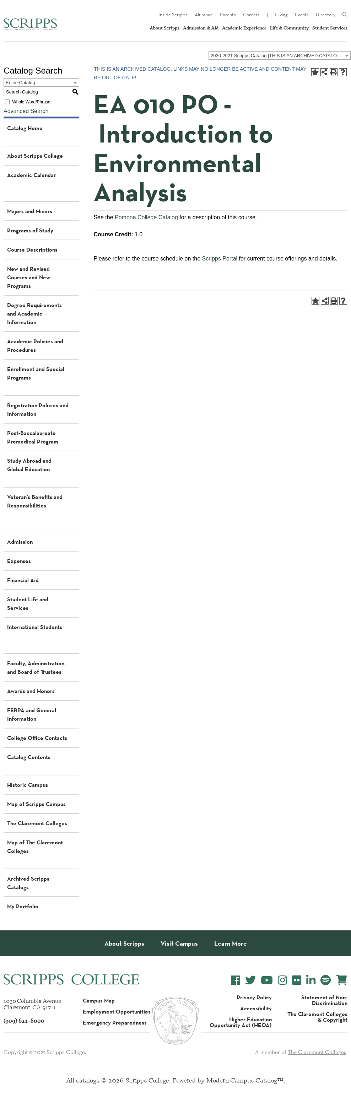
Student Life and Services (27, 603)
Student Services (329, 28)
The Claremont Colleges (37, 823)
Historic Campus (27, 784)
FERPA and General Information (31, 714)
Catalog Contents (28, 757)
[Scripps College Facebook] (235, 980)
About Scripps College (35, 155)
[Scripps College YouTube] (267, 980)
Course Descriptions (32, 249)
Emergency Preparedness (115, 1022)
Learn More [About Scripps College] (230, 943)
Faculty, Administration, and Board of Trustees (36, 667)
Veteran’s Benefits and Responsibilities (35, 501)
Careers (251, 14)
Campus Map (99, 1000)
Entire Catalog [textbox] (20, 82)
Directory (325, 14)
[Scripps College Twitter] (250, 980)
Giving (281, 14)
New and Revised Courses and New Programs (28, 277)
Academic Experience (244, 28)
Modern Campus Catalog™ (245, 1080)
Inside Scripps (173, 14)
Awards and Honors (31, 690)
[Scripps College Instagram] (282, 980)
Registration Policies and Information (38, 409)
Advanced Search (26, 111)
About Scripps (164, 28)
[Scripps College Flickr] (296, 980)
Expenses (19, 560)
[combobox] (280, 55)
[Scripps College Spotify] (325, 980)
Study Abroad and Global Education (29, 465)
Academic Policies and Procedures (35, 345)
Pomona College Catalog (146, 217)
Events (302, 14)
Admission (20, 541)
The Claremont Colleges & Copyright (317, 1016)
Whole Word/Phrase (31, 101)
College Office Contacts (37, 737)
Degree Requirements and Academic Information (34, 313)
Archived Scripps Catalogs (28, 883)
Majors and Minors (29, 211)
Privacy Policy (254, 997)
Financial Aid (23, 580)
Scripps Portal (219, 259)
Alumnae (204, 14)
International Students (34, 626)
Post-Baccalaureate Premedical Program (32, 437)
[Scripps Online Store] (341, 980)
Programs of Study (30, 230)
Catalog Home (25, 127)
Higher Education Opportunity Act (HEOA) (241, 1022)
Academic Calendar (31, 174)
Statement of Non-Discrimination (324, 1000)
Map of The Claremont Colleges (35, 846)
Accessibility (256, 1008)
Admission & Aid (200, 28)
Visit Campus (179, 943)
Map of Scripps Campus (36, 803)
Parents (228, 14)
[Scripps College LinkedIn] (310, 980)
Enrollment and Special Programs (35, 373)
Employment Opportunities (117, 1011)
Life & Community (289, 28)
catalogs (87, 1080)
